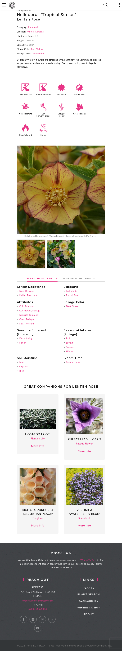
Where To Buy (90, 560)
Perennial (33, 27)
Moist (22, 362)
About (95, 614)
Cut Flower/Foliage (44, 115)
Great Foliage (79, 114)
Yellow (39, 49)
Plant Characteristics (42, 278)
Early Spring (25, 338)
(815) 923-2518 (42, 609)
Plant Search (95, 594)
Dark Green (38, 53)
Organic (23, 366)
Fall (68, 338)
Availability (95, 601)
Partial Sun (79, 94)
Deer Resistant (26, 94)
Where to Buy (94, 607)
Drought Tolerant (61, 115)
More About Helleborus (79, 278)
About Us (64, 553)
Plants (95, 587)
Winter (70, 351)
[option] (61, 192)
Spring (43, 135)
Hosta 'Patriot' (37, 434)
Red (33, 49)
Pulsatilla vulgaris (84, 439)
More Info (37, 445)
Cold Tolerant (25, 114)
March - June (73, 362)
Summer (70, 347)
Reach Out (42, 580)
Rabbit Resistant (43, 94)
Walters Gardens (35, 31)
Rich (21, 370)
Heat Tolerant (25, 135)
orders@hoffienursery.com (42, 600)
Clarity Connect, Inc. (100, 645)
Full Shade (61, 94)
